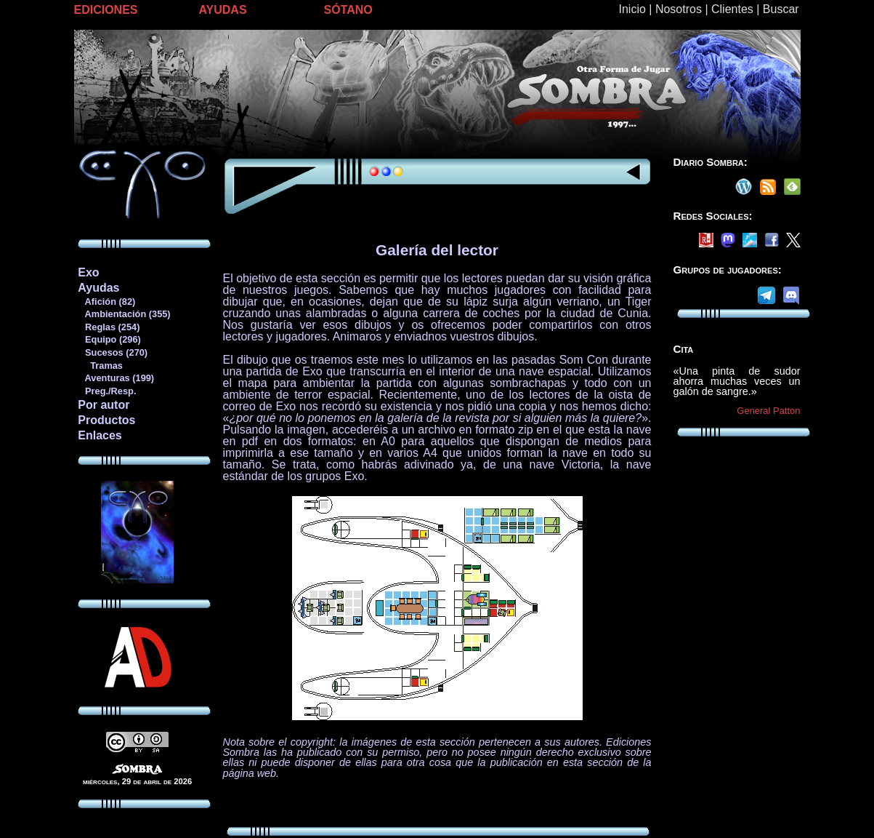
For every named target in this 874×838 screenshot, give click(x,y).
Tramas (100, 365)
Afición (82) (106, 301)
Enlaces (99, 435)
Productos (106, 420)
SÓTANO (348, 10)
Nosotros (678, 9)
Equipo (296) (108, 339)
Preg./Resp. (106, 391)
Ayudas (98, 288)
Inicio (632, 9)
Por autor (103, 405)
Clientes (732, 9)
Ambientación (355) (123, 313)
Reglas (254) (108, 327)
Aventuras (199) (115, 377)
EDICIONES (106, 10)
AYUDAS (223, 10)
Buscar (781, 9)
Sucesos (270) (112, 352)
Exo (88, 272)
